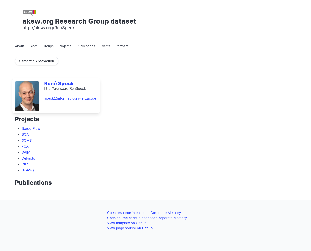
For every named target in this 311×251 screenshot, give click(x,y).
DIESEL (27, 164)
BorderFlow (31, 128)
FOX (25, 146)
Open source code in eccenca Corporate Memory (147, 218)
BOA (25, 134)
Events (105, 46)
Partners (121, 46)
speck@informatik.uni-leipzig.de (70, 98)
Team (33, 46)
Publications (85, 46)
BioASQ (28, 170)
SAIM (26, 152)
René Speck (59, 83)
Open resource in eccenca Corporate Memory (144, 213)
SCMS (27, 140)
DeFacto (28, 158)
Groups (48, 46)
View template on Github (127, 223)
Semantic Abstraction (36, 61)
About (19, 46)
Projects (65, 46)
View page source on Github (130, 228)
